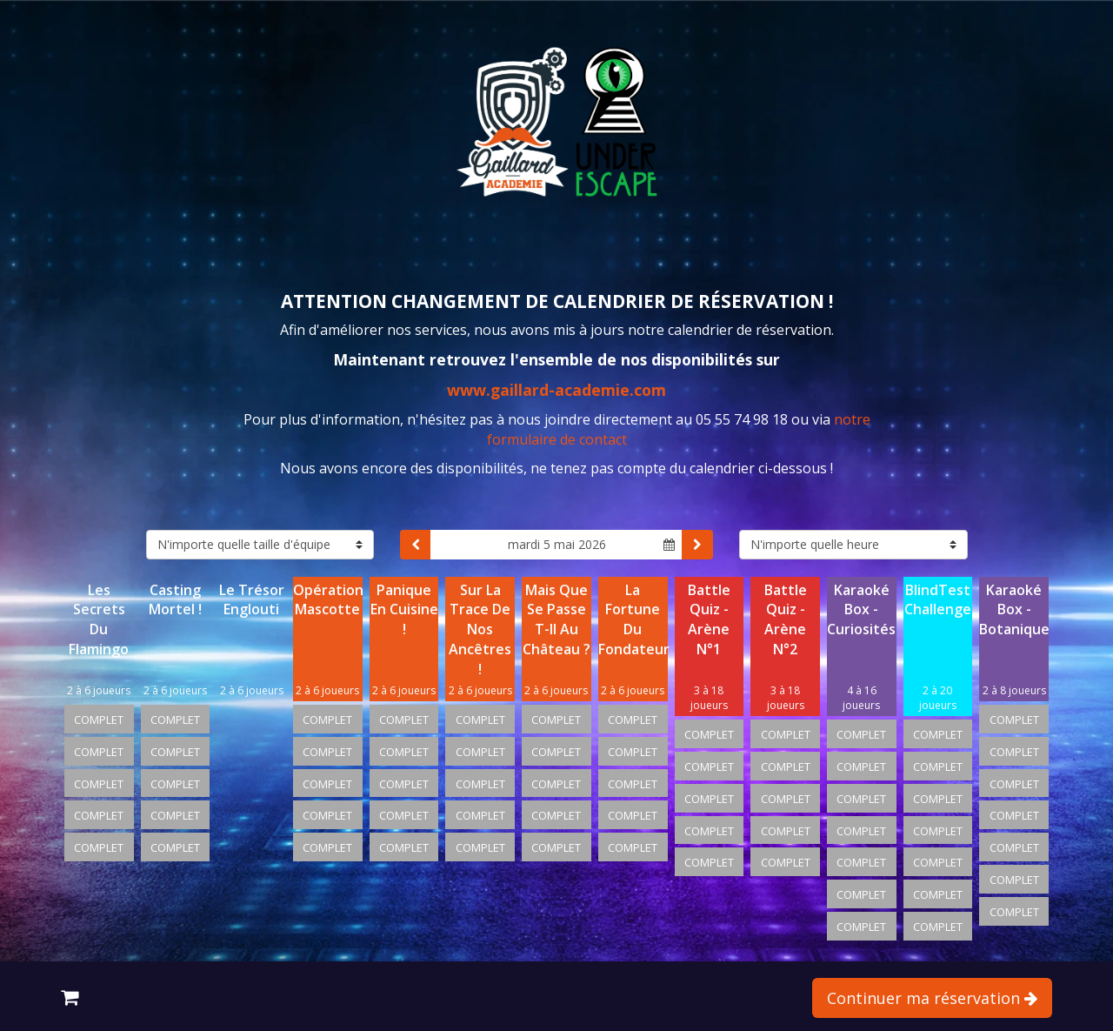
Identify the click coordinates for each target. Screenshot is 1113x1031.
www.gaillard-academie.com (556, 389)
